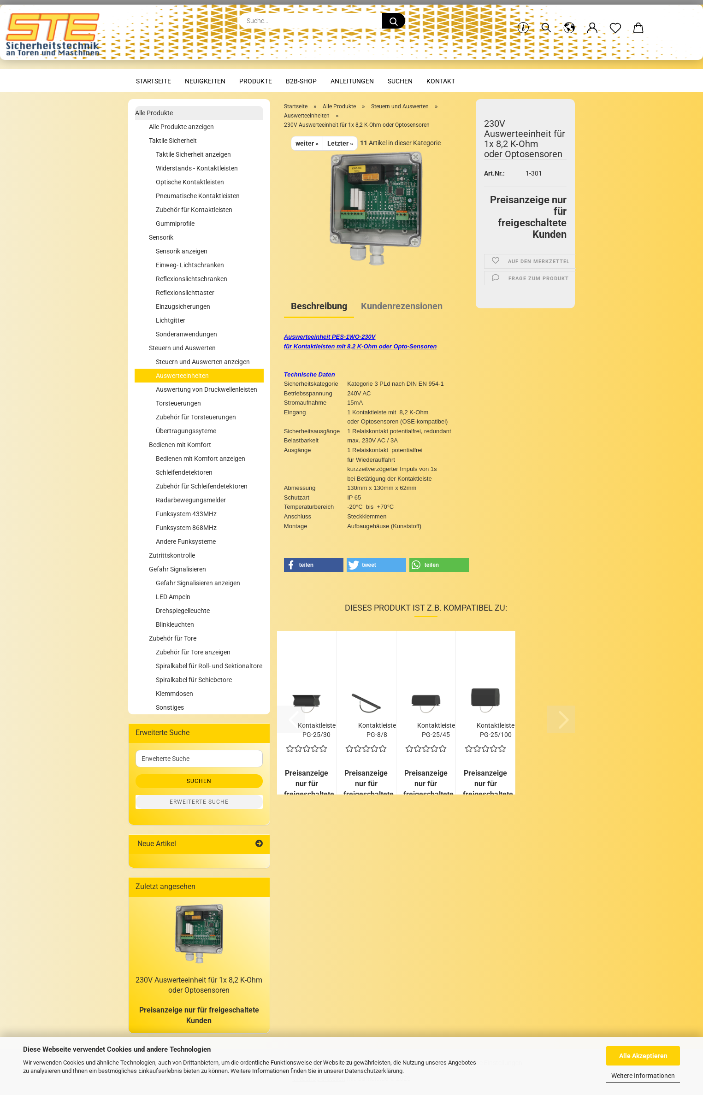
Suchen (400, 81)
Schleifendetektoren (184, 472)
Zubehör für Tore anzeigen (193, 652)
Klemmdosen (174, 693)
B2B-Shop (301, 81)
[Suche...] (393, 21)
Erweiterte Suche (199, 802)
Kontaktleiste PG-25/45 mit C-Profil (436, 729)
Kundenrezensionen (402, 306)
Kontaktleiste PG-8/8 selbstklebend (376, 729)
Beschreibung (319, 306)
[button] (569, 21)
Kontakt (440, 81)
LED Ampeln (173, 596)
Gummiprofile (175, 223)
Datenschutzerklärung (373, 1070)
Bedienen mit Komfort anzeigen (200, 458)
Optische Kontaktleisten (190, 182)
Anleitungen (352, 81)
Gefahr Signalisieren (177, 569)
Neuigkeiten (205, 81)
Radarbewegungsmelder (191, 500)
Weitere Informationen (643, 1075)
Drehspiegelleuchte (183, 610)
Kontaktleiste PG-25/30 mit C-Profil (317, 729)
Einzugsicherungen (183, 306)
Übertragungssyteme (186, 431)
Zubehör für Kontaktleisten (194, 209)
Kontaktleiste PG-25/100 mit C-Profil (495, 729)
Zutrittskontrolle (172, 555)
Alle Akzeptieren (643, 1056)
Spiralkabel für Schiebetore (194, 679)
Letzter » (340, 143)
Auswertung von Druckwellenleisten (206, 389)
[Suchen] (546, 21)
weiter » (307, 143)
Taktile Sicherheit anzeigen (193, 154)
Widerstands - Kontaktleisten (197, 168)
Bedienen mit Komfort (180, 444)
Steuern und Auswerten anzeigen (203, 361)
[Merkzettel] (615, 21)
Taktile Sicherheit (173, 140)
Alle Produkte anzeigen (181, 126)
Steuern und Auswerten (182, 348)
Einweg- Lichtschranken (190, 265)
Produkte (255, 81)
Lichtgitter (170, 320)
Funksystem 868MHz (186, 527)
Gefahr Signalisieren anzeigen (198, 583)
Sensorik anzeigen (181, 251)
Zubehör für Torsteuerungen (196, 417)
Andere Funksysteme (186, 541)
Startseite (153, 81)
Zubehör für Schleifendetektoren (202, 486)
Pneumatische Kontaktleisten (198, 196)
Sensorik (161, 237)
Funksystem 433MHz (186, 514)
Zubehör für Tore (172, 638)
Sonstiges (170, 707)
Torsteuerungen (178, 403)
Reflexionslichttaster (185, 292)
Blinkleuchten (175, 624)
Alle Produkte (154, 113)
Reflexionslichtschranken (191, 279)
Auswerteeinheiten (182, 375)
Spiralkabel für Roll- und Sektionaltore (209, 666)
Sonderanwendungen (186, 334)
